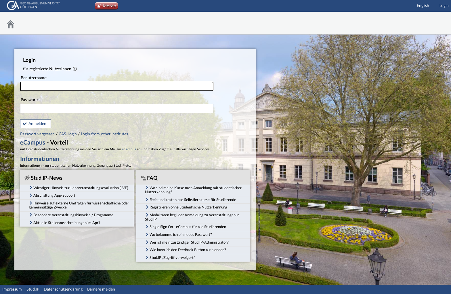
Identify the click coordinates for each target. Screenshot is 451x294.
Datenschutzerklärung (63, 289)
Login (444, 6)
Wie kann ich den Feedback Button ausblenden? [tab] (185, 249)
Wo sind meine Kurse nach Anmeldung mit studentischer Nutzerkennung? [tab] (193, 189)
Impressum (12, 289)
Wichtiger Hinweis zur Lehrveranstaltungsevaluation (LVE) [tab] (78, 187)
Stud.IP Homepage (432, 23)
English (423, 6)
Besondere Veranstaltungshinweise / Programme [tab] (71, 215)
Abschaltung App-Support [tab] (52, 195)
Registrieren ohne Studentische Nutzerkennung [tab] (186, 207)
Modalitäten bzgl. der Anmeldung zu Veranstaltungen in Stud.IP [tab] (192, 217)
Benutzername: (116, 83)
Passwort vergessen (38, 134)
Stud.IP (32, 289)
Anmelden (37, 124)
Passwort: (116, 105)
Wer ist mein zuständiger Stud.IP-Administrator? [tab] (187, 242)
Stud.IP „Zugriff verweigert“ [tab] (170, 257)
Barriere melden (101, 289)
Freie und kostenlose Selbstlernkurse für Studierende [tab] (190, 199)
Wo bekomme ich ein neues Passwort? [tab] (178, 234)
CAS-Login (68, 134)
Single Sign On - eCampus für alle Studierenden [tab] (185, 226)
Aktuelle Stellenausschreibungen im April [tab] (64, 222)
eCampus (32, 143)
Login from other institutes (104, 134)
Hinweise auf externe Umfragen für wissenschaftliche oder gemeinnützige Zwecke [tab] (79, 205)
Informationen (39, 159)
